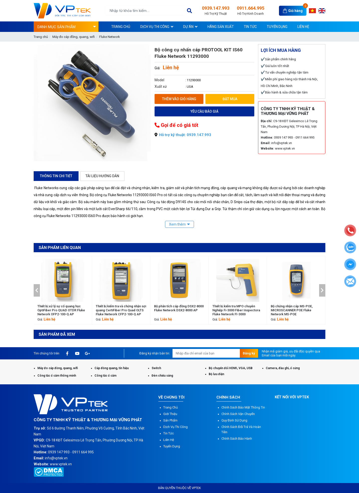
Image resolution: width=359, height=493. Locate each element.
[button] (37, 290)
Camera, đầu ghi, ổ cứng (283, 368)
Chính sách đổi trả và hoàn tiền (241, 429)
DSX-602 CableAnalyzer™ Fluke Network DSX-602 (60, 308)
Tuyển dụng (171, 446)
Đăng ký (249, 353)
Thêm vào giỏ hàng (179, 99)
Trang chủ (41, 37)
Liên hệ (168, 440)
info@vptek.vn (281, 143)
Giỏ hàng (295, 11)
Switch (156, 368)
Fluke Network (109, 37)
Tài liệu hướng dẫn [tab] (102, 176)
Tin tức (168, 433)
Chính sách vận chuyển (238, 414)
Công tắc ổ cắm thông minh (56, 375)
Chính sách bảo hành (236, 438)
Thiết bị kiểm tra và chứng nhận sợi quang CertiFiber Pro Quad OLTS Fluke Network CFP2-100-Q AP (179, 310)
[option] (63, 290)
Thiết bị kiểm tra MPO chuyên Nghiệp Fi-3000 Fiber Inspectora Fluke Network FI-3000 (294, 310)
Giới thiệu (170, 414)
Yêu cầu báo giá (204, 111)
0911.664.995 (250, 10)
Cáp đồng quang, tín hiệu (111, 368)
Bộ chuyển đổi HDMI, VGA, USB (231, 368)
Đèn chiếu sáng (162, 375)
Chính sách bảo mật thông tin (243, 407)
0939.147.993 (215, 10)
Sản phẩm (170, 420)
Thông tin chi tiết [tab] (56, 176)
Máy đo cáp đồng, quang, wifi (73, 37)
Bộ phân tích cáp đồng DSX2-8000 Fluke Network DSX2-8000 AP (237, 308)
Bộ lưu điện (216, 374)
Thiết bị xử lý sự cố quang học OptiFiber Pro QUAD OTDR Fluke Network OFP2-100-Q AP (119, 310)
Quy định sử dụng (234, 420)
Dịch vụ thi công (175, 427)
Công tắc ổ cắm (105, 375)
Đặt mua (230, 99)
